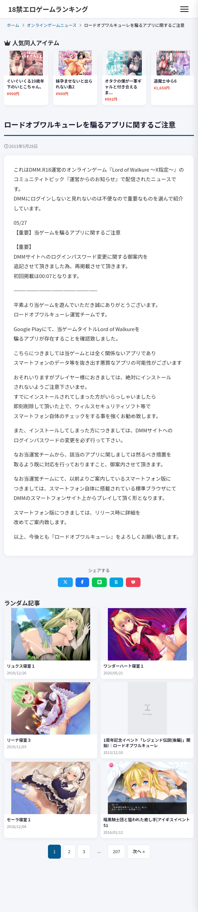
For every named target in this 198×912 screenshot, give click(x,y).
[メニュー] (184, 9)
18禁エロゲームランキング (48, 9)
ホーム (13, 25)
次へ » (138, 851)
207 (116, 851)
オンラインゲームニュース (52, 25)
